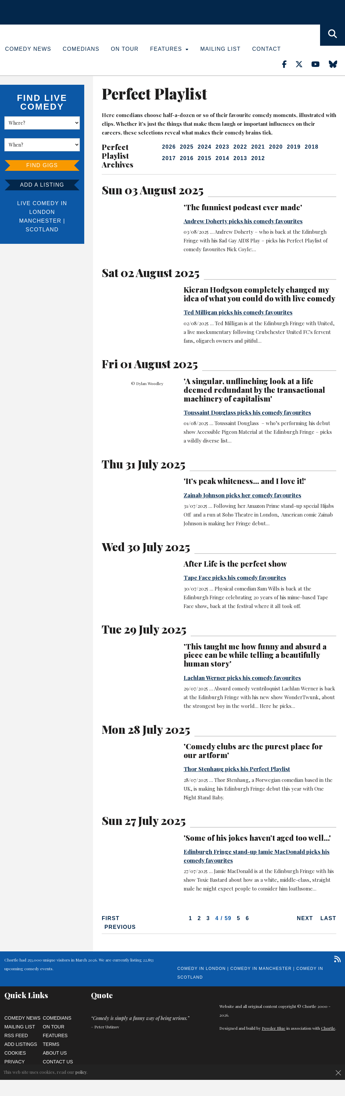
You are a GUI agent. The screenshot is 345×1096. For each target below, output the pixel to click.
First (111, 918)
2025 (187, 147)
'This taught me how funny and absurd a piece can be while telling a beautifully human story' (255, 655)
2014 (222, 158)
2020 (276, 147)
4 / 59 (223, 918)
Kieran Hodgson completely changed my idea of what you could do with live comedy (259, 294)
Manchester (40, 221)
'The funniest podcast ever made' (243, 207)
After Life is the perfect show (235, 564)
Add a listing (42, 185)
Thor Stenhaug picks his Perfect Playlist (237, 768)
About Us (55, 1053)
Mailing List (220, 49)
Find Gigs (42, 165)
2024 (205, 147)
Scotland (42, 229)
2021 (258, 147)
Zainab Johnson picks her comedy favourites (242, 495)
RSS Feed (16, 1035)
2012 (258, 158)
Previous (120, 927)
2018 (311, 147)
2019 (294, 147)
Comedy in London (201, 968)
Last (328, 918)
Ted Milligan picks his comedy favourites (238, 312)
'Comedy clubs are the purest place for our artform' (253, 750)
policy (81, 1072)
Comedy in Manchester (261, 968)
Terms (51, 1044)
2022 (240, 147)
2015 (205, 158)
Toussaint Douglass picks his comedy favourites (247, 412)
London (42, 212)
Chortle (328, 1028)
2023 (222, 147)
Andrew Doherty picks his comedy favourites (243, 221)
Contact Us (58, 1061)
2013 (240, 158)
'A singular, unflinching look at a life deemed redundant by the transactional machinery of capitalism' (254, 390)
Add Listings (20, 1044)
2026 (169, 147)
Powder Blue (273, 1028)
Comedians (81, 49)
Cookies (15, 1053)
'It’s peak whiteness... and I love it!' (245, 481)
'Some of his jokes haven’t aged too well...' (257, 838)
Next (305, 918)
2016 (187, 158)
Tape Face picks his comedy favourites (235, 577)
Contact (266, 49)
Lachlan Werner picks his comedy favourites (242, 677)
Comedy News (28, 49)
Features (169, 49)
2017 (169, 158)
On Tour (125, 49)
